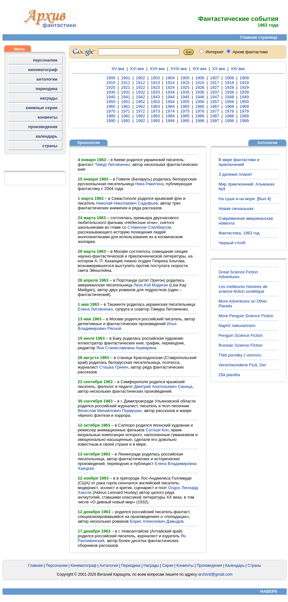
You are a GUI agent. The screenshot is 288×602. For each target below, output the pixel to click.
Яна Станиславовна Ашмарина (126, 347)
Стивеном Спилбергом (149, 227)
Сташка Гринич (113, 367)
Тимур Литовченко (112, 164)
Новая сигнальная (236, 208)
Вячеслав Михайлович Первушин (110, 410)
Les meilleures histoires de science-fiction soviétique (243, 289)
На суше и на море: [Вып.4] (245, 198)
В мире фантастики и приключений (239, 162)
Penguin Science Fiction (241, 335)
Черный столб (232, 242)
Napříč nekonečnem (237, 325)
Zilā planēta (229, 374)
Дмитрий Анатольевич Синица (163, 386)
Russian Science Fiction (241, 345)
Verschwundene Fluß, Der (242, 365)
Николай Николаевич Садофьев (127, 203)
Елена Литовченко (95, 309)
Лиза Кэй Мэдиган (151, 285)
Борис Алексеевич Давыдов (156, 521)
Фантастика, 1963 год (239, 233)
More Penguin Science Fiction (246, 315)
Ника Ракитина (149, 183)
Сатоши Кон (157, 430)
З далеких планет (235, 174)
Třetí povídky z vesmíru (240, 355)
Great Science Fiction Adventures (238, 274)
